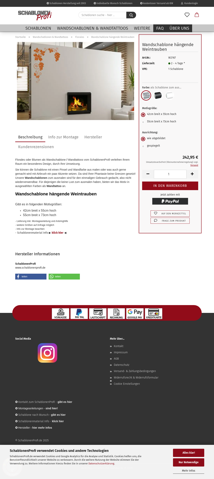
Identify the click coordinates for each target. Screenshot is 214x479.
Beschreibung (30, 137)
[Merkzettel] (187, 15)
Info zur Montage (63, 137)
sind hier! (51, 408)
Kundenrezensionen (36, 146)
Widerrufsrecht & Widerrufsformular (136, 377)
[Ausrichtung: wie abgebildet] (170, 139)
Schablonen (38, 28)
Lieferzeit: (148, 63)
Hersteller (93, 137)
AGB (116, 358)
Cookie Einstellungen (127, 384)
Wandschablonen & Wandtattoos (92, 28)
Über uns (179, 28)
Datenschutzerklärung (101, 463)
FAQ (160, 28)
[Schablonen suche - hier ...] (131, 15)
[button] (197, 15)
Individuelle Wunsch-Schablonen (113, 3)
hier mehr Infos (42, 427)
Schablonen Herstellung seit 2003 (66, 3)
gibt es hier (58, 414)
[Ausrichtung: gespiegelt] (170, 146)
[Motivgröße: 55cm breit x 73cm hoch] (170, 122)
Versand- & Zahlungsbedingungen (135, 371)
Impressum (121, 352)
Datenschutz (121, 365)
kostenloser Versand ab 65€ (156, 3)
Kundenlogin (189, 3)
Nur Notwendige (189, 462)
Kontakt (118, 346)
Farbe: (164, 88)
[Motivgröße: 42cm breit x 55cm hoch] (170, 114)
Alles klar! (189, 452)
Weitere (142, 28)
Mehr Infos (188, 470)
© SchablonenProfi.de (28, 440)
